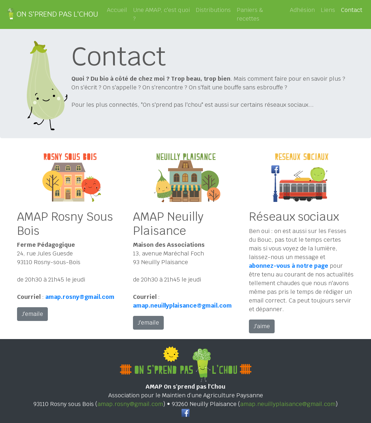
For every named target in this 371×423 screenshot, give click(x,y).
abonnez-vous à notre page (288, 266)
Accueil (117, 10)
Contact (353, 10)
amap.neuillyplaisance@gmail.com (287, 404)
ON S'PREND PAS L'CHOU (52, 14)
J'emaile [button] (32, 314)
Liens (328, 10)
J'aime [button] (262, 326)
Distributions (213, 10)
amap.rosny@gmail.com (130, 404)
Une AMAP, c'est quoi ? (161, 14)
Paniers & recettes (250, 14)
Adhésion (302, 10)
